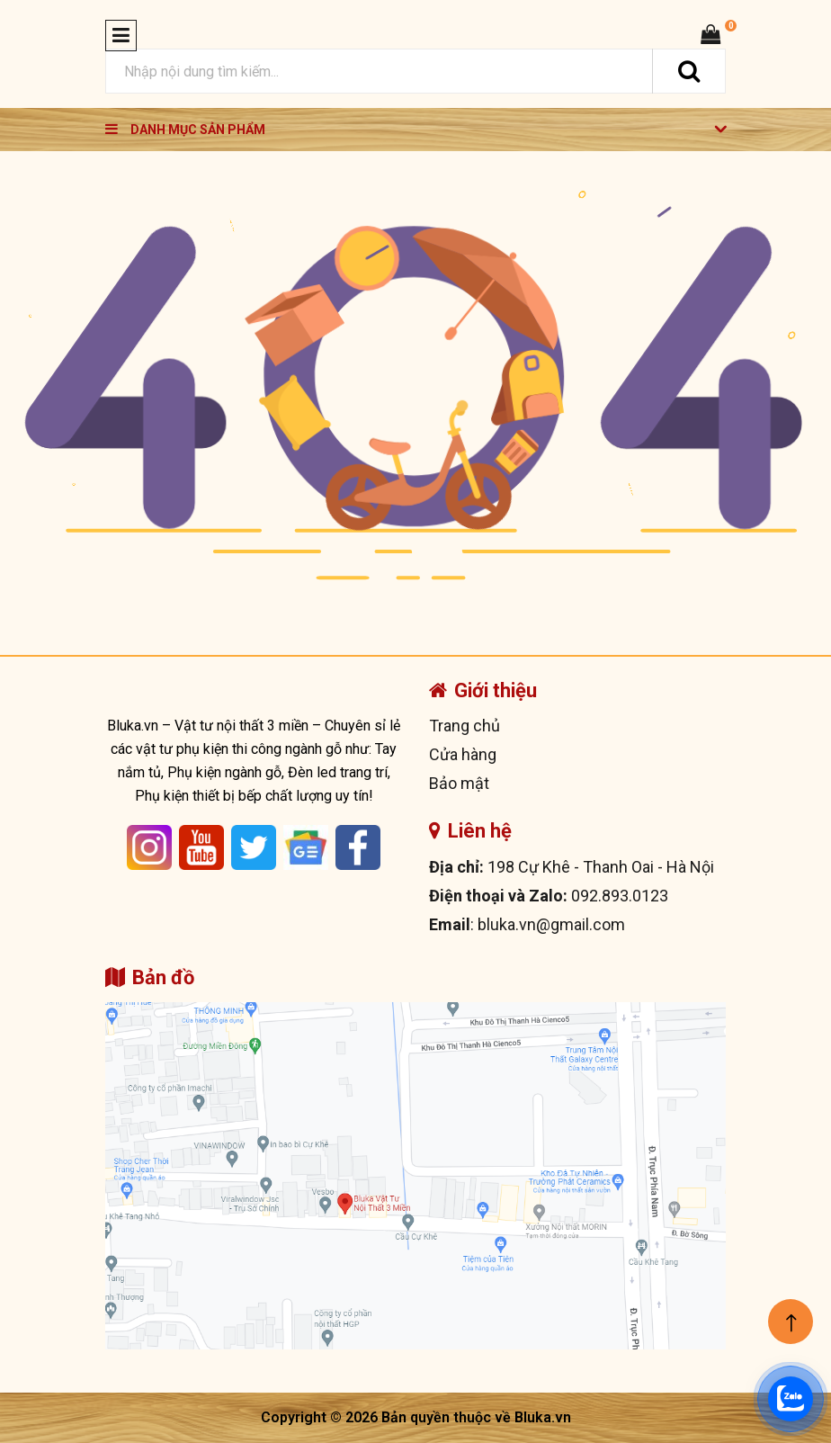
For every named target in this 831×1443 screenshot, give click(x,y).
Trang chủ (464, 725)
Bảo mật (459, 783)
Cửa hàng (462, 754)
